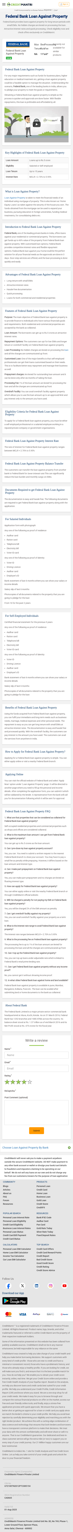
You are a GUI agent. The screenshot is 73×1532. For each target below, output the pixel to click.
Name (7, 1049)
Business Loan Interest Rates (17, 1228)
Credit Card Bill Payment (14, 1235)
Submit (36, 1130)
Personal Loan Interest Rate (16, 1217)
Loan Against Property (14, 198)
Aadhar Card (42, 1221)
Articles (6, 1190)
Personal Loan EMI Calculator (17, 1249)
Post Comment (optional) (16, 1097)
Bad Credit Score (44, 1259)
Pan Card (41, 1224)
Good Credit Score (45, 1263)
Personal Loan (43, 1186)
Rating (8, 1075)
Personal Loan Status (13, 1232)
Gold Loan (41, 1200)
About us (7, 1193)
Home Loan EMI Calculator (15, 1252)
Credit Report (43, 1256)
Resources (8, 1204)
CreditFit (41, 1207)
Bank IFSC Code (44, 1217)
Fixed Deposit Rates (46, 1235)
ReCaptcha (10, 1090)
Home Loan (42, 1193)
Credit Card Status (11, 1239)
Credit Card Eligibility (13, 1224)
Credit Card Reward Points (49, 1252)
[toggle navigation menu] (4, 4)
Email (7, 1062)
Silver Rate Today (45, 1232)
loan (66, 350)
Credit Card (42, 1190)
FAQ (5, 1197)
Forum (6, 1200)
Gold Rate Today (44, 1228)
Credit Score (42, 1204)
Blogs (5, 1186)
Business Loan (43, 1197)
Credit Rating (43, 1267)
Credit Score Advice (46, 1270)
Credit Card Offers (45, 1249)
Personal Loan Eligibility (14, 1221)
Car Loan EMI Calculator (14, 1259)
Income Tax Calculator (13, 1256)
